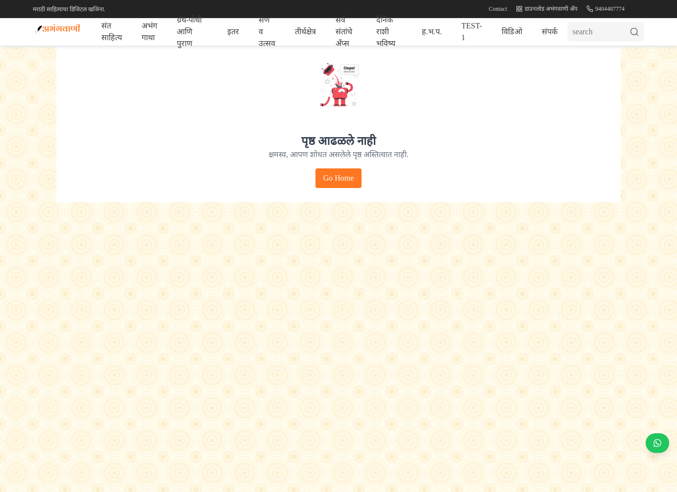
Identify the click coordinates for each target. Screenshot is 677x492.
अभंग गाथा (149, 32)
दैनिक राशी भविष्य (385, 32)
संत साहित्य (111, 32)
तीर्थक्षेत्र (305, 31)
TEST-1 (471, 32)
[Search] (605, 32)
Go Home (338, 178)
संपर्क (549, 31)
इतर (233, 31)
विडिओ (512, 31)
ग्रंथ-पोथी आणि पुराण (189, 32)
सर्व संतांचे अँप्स (344, 32)
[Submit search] (636, 32)
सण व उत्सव (267, 32)
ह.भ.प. (432, 31)
